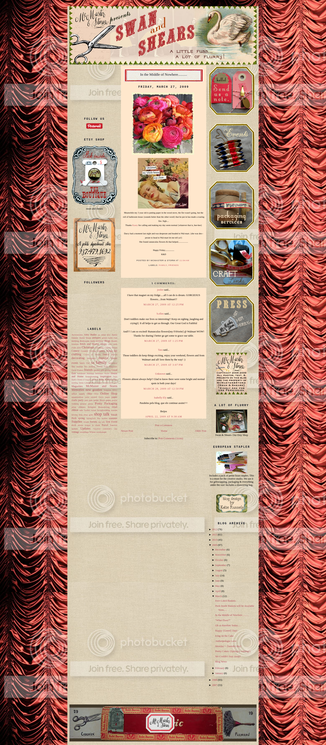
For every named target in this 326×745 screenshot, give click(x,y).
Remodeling (104, 407)
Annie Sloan (85, 338)
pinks (108, 400)
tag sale (101, 422)
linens (81, 383)
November (220, 554)
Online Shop (108, 393)
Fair (88, 363)
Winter (92, 432)
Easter (114, 358)
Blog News (221, 661)
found (74, 370)
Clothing (99, 347)
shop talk (102, 414)
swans (86, 422)
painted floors (97, 397)
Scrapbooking (103, 410)
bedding (75, 341)
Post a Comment (163, 425)
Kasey (135, 225)
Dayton (114, 354)
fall (93, 362)
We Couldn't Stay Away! (228, 656)
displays (103, 358)
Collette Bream (110, 348)
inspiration (105, 376)
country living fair (107, 350)
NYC (114, 390)
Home (164, 430)
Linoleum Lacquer (93, 382)
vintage (75, 431)
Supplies (77, 421)
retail (114, 407)
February (220, 668)
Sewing (75, 415)
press (90, 403)
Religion (92, 407)
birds (92, 341)
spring (81, 418)
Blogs (107, 340)
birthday (100, 341)
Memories (78, 389)
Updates (85, 428)
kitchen (113, 379)
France (80, 370)
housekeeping (91, 376)
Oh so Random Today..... (228, 625)
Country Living (88, 351)
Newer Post (127, 430)
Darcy (106, 354)
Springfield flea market (96, 418)
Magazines (77, 386)
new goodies (94, 389)
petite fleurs (99, 400)
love (115, 383)
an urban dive (104, 335)
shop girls (88, 414)
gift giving (106, 370)
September (220, 565)
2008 (214, 679)
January (219, 673)
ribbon (75, 410)
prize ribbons (78, 407)
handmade (81, 373)
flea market (77, 366)
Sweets (93, 421)
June (217, 580)
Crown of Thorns (92, 354)
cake (110, 344)
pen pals (89, 400)
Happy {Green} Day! (226, 630)
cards (115, 344)
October (219, 560)
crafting (76, 354)
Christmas (88, 347)
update (75, 428)
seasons (114, 410)
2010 (214, 539)
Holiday (90, 373)
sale (81, 410)
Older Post (200, 430)
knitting (75, 383)
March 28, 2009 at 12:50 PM (163, 388)
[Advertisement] (94, 87)
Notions (107, 390)
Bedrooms (84, 341)
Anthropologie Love (225, 641)
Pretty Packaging (106, 403)
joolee (160, 289)
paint (87, 397)
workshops (101, 432)
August (219, 570)
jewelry (95, 379)
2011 (214, 534)
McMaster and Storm (101, 386)
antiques (96, 337)
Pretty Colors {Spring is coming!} (233, 651)
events (75, 362)
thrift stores (77, 425)
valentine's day (110, 429)
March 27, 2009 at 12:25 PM (163, 304)
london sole (108, 383)
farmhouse (113, 363)
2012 (214, 529)
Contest (75, 350)
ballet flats (112, 338)
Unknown (160, 373)
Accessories (77, 334)
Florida (100, 366)
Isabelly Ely (160, 397)
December (220, 549)
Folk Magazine (110, 366)
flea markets (89, 366)
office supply (78, 393)
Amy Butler (90, 334)
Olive (96, 394)
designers (91, 358)
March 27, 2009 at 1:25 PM (163, 340)
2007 (214, 685)
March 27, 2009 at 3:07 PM (163, 364)
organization (77, 397)
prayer (83, 403)
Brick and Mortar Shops (93, 344)
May (217, 586)
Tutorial (113, 425)
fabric (82, 363)
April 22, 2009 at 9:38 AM (163, 416)
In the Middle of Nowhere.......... (163, 74)
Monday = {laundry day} (228, 646)
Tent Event (111, 421)
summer (113, 418)
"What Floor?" (222, 620)
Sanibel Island (90, 410)
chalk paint (76, 348)
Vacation (97, 429)
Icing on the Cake (224, 635)
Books (114, 341)
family (101, 362)
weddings (84, 432)
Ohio (89, 393)
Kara (101, 379)
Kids (107, 379)
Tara (160, 349)
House (107, 373)
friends (88, 369)
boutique (75, 344)
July (217, 575)
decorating (78, 358)
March (218, 596)
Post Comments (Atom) (170, 438)
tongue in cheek (92, 425)
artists (104, 338)
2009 (214, 545)
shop (81, 415)
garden (97, 370)
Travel (104, 425)
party (81, 400)
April (218, 591)
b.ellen (160, 313)
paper (107, 397)
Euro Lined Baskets (225, 600)
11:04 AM (184, 260)
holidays (99, 373)
